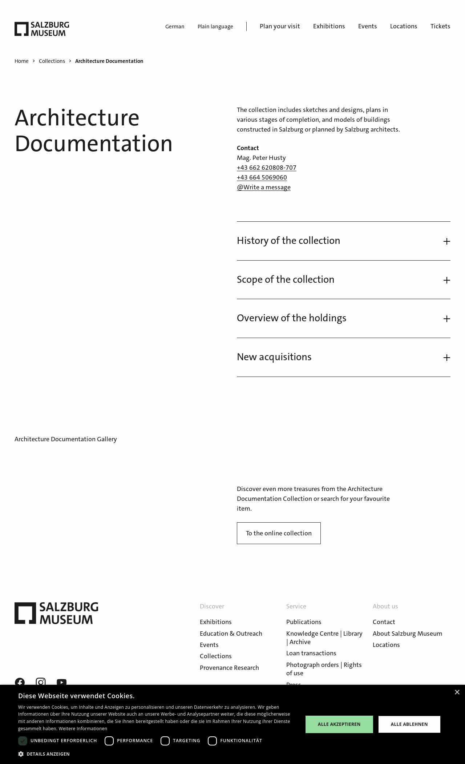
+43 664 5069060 (262, 177)
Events (367, 26)
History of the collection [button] (288, 240)
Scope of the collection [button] (286, 279)
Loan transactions (311, 653)
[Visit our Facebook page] (20, 683)
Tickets (440, 26)
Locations (403, 26)
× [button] (457, 692)
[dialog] (232, 724)
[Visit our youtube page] (62, 683)
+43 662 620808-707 (266, 167)
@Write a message (264, 187)
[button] (156, 754)
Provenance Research (229, 667)
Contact (384, 622)
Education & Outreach (231, 633)
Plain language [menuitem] (215, 26)
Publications (304, 622)
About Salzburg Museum (407, 633)
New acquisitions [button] (274, 356)
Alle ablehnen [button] (409, 724)
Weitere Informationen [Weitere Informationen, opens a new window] (83, 728)
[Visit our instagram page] (41, 683)
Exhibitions (329, 26)
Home (22, 61)
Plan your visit (280, 26)
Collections (216, 656)
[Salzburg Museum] (42, 29)
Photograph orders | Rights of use (324, 668)
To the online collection (279, 533)
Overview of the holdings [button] (292, 318)
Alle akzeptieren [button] (339, 724)
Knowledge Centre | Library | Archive (324, 637)
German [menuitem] (175, 26)
